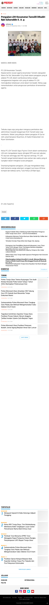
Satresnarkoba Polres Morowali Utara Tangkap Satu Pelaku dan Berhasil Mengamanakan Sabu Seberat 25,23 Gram (18, 305)
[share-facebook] (15, 218)
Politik (3, 583)
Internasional (30, 580)
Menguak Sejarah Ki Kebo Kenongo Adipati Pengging (20, 514)
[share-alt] (5, 218)
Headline (27, 8)
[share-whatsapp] (34, 218)
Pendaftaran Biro (28, 597)
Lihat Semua (24, 337)
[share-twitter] (24, 218)
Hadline (21, 8)
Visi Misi (14, 597)
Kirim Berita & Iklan (24, 599)
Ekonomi (9, 8)
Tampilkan (44, 269)
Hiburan (34, 8)
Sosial (4, 13)
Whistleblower (7, 597)
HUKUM (16, 8)
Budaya (4, 8)
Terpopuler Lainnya (25, 569)
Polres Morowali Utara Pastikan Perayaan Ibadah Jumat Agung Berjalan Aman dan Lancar (18, 326)
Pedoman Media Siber (40, 597)
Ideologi (40, 8)
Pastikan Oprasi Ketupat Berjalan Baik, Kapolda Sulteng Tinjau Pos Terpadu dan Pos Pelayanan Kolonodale (19, 561)
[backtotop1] (47, 603)
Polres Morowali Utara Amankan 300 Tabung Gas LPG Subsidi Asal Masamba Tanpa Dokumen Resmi (17, 293)
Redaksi (20, 597)
